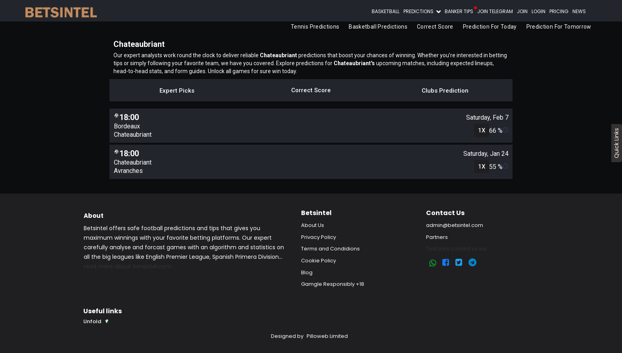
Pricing (558, 11)
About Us (312, 225)
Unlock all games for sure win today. (252, 71)
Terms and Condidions (330, 248)
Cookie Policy (318, 260)
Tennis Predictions (315, 26)
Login (538, 11)
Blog (307, 272)
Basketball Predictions (378, 26)
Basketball (385, 11)
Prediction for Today (490, 26)
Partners (437, 237)
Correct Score (435, 26)
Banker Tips (459, 11)
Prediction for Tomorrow (558, 26)
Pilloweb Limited (327, 336)
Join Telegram (495, 11)
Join (522, 11)
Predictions (419, 11)
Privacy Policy (318, 237)
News (579, 11)
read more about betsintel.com (127, 266)
